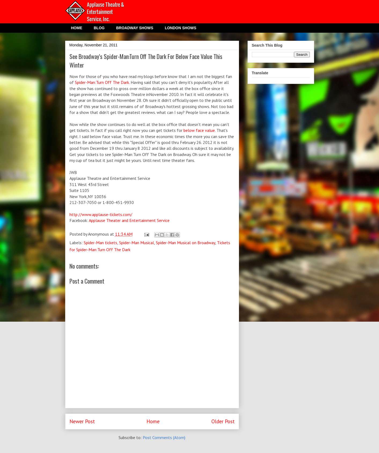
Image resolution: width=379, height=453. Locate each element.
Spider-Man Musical (136, 242)
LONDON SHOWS (180, 28)
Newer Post (82, 421)
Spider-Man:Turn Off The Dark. (103, 82)
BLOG (99, 28)
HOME (76, 28)
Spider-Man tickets (100, 242)
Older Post (223, 421)
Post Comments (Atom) (164, 437)
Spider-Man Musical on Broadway (185, 242)
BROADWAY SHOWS (134, 28)
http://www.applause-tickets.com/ (100, 214)
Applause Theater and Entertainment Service (129, 220)
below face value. (198, 130)
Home (153, 421)
